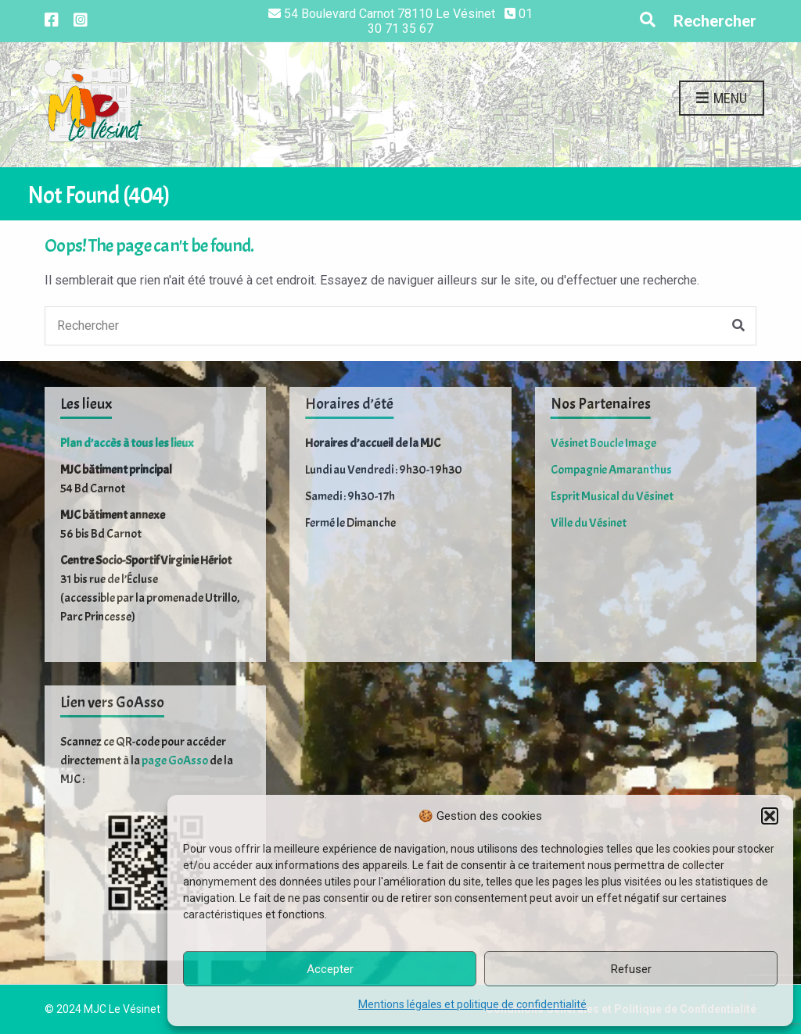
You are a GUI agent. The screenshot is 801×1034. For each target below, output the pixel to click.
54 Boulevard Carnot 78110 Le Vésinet (389, 13)
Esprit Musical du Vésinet (612, 496)
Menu (721, 99)
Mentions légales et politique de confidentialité (472, 1004)
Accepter (330, 969)
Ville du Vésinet (589, 523)
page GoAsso (175, 760)
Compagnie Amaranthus (611, 470)
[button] (770, 816)
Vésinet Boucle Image (603, 443)
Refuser (631, 969)
